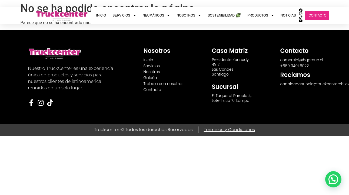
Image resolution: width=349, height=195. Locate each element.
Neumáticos (156, 15)
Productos (260, 15)
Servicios (124, 15)
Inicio (101, 15)
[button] (333, 179)
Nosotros (189, 15)
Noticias (288, 15)
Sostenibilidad (224, 15)
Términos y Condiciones (229, 129)
